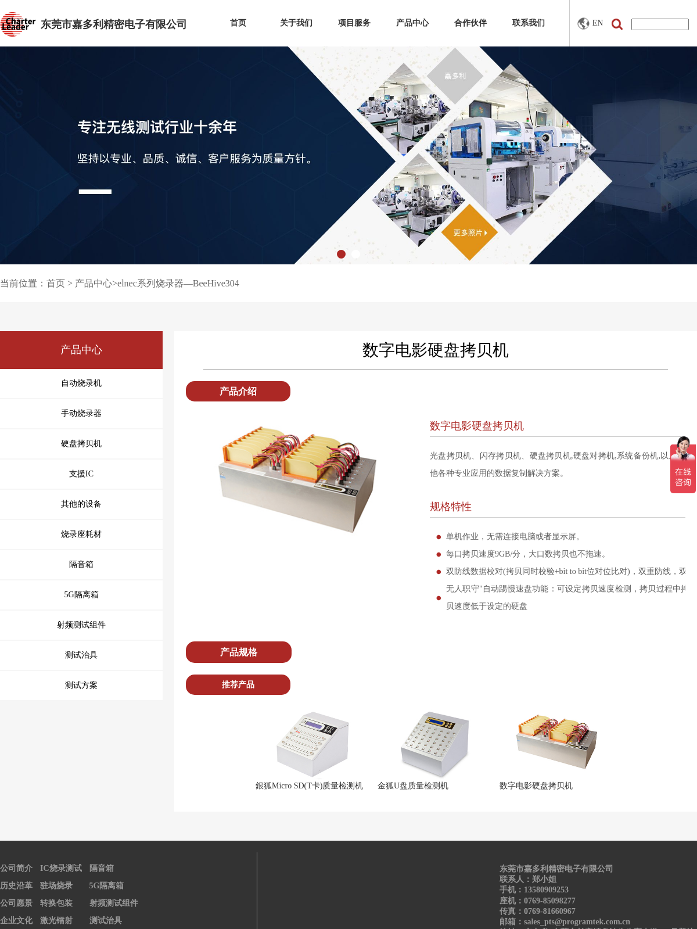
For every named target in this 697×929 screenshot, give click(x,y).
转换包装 (56, 903)
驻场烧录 (56, 885)
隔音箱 (101, 868)
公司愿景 (16, 903)
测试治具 (105, 920)
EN (590, 23)
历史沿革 (16, 885)
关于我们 (296, 23)
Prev (238, 750)
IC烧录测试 (61, 868)
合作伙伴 (470, 23)
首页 (238, 23)
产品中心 (412, 23)
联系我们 (528, 23)
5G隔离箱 (106, 885)
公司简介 (16, 868)
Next (632, 750)
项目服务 (354, 23)
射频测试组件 (113, 903)
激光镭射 (56, 920)
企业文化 (16, 920)
